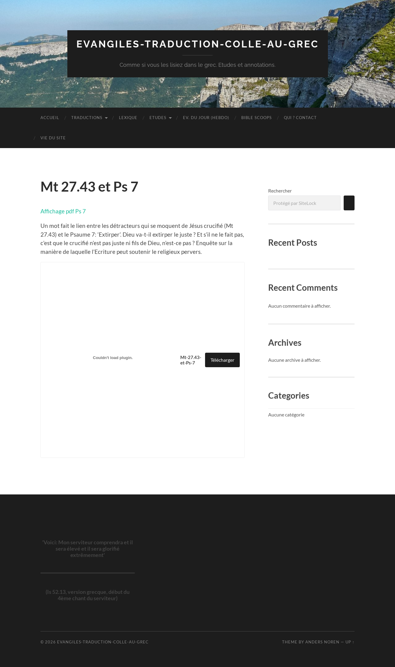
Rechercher (280, 190)
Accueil (49, 117)
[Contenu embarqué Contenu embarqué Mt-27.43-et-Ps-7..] (112, 357)
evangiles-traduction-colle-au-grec (197, 44)
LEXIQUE (128, 117)
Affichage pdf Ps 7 (63, 211)
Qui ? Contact (300, 117)
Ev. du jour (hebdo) (206, 117)
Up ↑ (350, 641)
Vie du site (53, 137)
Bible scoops (256, 117)
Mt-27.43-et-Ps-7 (190, 360)
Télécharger (222, 360)
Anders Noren (322, 641)
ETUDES (157, 117)
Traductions (86, 117)
